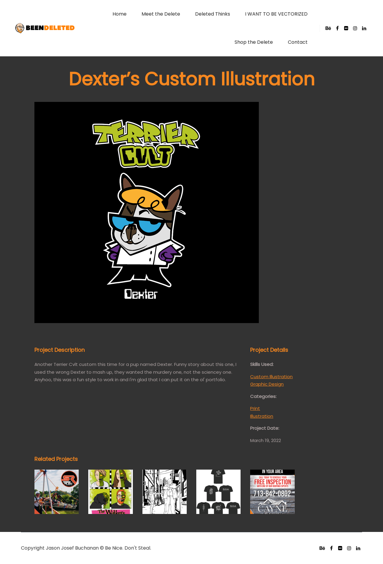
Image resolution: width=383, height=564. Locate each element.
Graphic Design (267, 384)
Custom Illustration (271, 376)
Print (255, 408)
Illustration (261, 416)
